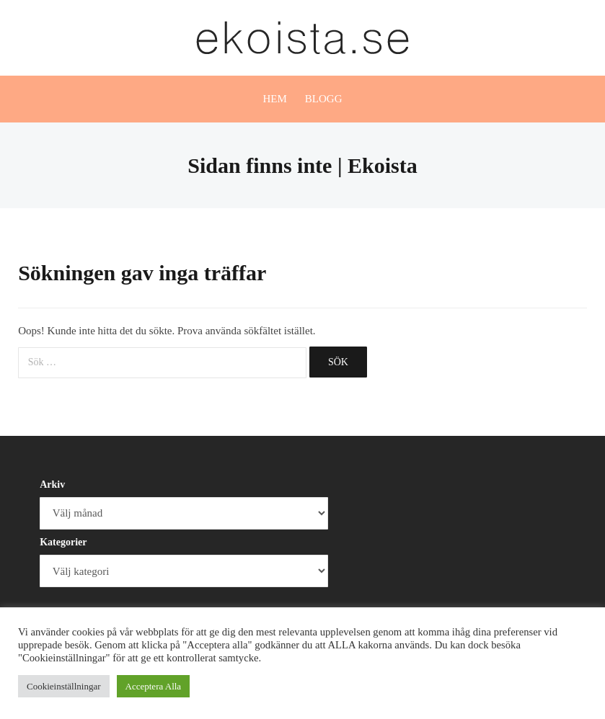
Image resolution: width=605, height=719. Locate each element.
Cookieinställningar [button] (64, 686)
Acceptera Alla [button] (153, 686)
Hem (274, 98)
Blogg (324, 98)
